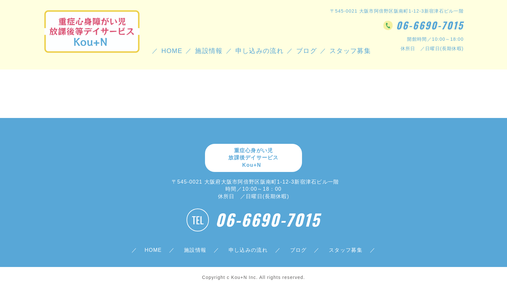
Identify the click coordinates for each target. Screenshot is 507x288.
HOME (171, 50)
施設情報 (208, 50)
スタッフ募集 (345, 250)
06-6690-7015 (430, 25)
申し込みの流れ (259, 50)
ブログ (306, 50)
